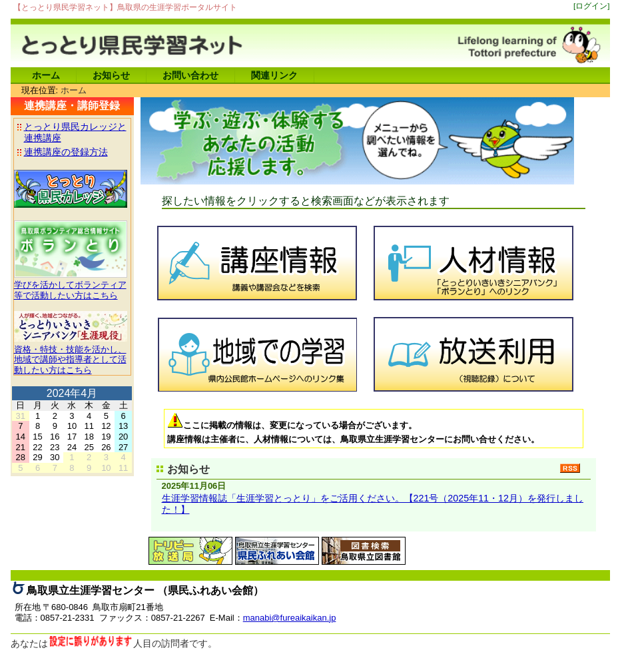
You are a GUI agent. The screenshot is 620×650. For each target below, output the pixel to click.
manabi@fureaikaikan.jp (289, 618)
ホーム (46, 75)
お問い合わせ (190, 75)
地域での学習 (255, 353)
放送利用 (471, 353)
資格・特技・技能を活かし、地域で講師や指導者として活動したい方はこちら (70, 354)
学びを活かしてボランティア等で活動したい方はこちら (70, 285)
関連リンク (274, 75)
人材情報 (471, 261)
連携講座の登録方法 (66, 152)
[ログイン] (591, 5)
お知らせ (111, 75)
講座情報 (255, 261)
